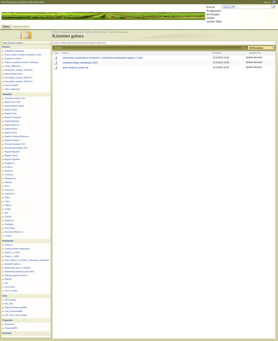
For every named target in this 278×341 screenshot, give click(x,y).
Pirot (7, 186)
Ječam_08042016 (13, 66)
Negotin (8, 182)
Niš (6, 213)
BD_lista (9, 303)
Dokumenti (7, 241)
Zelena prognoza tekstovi (16, 275)
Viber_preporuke (12, 89)
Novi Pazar (10, 228)
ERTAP (8, 279)
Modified (217, 53)
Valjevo (8, 205)
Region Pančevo (12, 125)
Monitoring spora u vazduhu (17, 268)
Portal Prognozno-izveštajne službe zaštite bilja (22, 2)
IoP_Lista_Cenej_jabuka (16, 315)
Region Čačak (11, 155)
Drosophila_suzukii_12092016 (18, 70)
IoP (6, 283)
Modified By (255, 53)
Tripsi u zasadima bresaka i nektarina (21, 62)
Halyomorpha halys (13, 74)
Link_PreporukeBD (13, 311)
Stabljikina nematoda (14, 51)
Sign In (267, 2)
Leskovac (9, 174)
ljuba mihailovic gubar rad (75, 67)
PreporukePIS (11, 328)
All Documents (256, 48)
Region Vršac (11, 113)
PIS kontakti (10, 300)
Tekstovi (9, 245)
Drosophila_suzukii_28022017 (18, 77)
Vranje (8, 209)
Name (65, 53)
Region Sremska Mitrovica (17, 136)
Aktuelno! (7, 94)
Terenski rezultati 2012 (15, 144)
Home (6, 26)
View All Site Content (13, 43)
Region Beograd (12, 151)
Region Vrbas (11, 109)
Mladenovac (10, 178)
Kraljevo (9, 167)
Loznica (8, 235)
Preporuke (7, 320)
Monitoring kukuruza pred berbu (19, 271)
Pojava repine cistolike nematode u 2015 (23, 54)
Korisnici (6, 333)
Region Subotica (12, 140)
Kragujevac (10, 163)
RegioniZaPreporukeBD (16, 307)
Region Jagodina (12, 159)
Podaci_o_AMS (12, 256)
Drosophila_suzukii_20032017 (18, 81)
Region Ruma (11, 129)
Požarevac (9, 190)
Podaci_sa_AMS (12, 252)
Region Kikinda (12, 121)
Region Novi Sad (12, 102)
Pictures (6, 47)
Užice (7, 201)
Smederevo (10, 193)
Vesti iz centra (11, 290)
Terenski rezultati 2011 (15, 98)
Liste (4, 296)
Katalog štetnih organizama (17, 248)
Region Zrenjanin (13, 117)
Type (56, 53)
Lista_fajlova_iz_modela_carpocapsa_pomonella (27, 260)
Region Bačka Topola (14, 106)
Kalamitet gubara (12, 264)
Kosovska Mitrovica (14, 232)
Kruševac (9, 171)
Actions (58, 47)
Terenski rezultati (20, 26)
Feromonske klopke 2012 (16, 148)
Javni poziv (10, 287)
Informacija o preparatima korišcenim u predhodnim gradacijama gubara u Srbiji (102, 57)
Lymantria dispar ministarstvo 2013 (80, 62)
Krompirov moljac (13, 58)
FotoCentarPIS (11, 85)
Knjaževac (9, 220)
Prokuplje (9, 224)
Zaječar (8, 216)
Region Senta (11, 132)
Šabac (7, 197)
